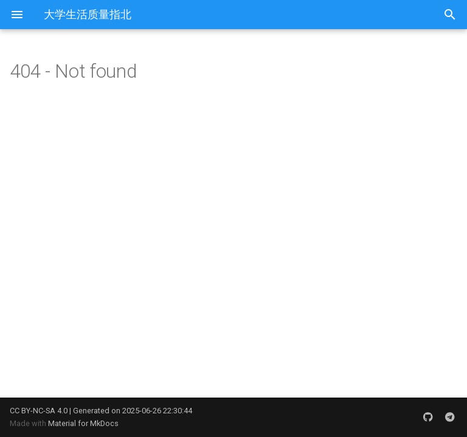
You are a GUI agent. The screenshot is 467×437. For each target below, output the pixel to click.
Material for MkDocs (83, 423)
